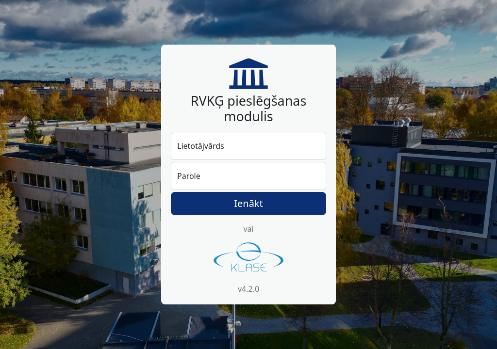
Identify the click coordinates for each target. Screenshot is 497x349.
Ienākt (248, 203)
